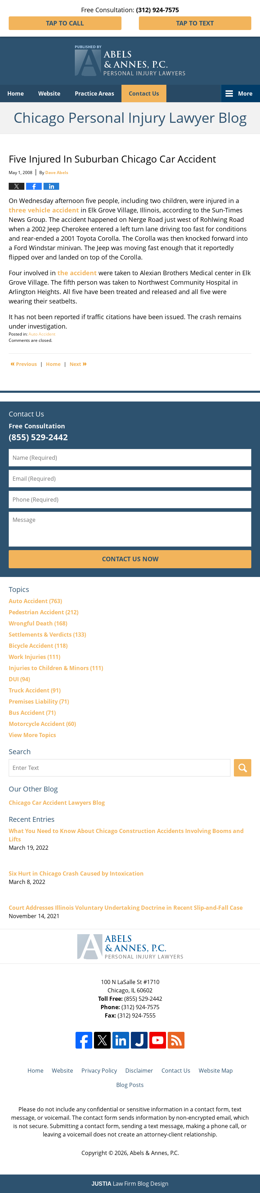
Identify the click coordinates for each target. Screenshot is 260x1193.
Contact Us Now (130, 559)
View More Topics (32, 735)
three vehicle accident (44, 210)
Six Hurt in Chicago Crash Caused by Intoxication (76, 873)
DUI (19, 679)
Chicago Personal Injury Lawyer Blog (130, 60)
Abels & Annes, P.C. (154, 1153)
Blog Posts (130, 1085)
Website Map (216, 1070)
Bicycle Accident (38, 646)
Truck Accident (35, 690)
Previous (23, 363)
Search (242, 767)
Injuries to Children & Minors (56, 668)
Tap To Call (65, 23)
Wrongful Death (38, 623)
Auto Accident (42, 334)
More (245, 93)
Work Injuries (34, 657)
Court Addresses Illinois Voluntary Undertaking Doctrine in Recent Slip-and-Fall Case (126, 907)
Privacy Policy (99, 1070)
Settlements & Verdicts (47, 634)
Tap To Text (195, 23)
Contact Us (144, 93)
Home (15, 93)
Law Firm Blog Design (130, 1183)
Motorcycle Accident (42, 724)
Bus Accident (32, 712)
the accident (77, 273)
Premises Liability (39, 701)
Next (78, 363)
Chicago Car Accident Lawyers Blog (57, 802)
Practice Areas (94, 93)
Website (49, 93)
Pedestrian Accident (43, 612)
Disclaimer (139, 1070)
